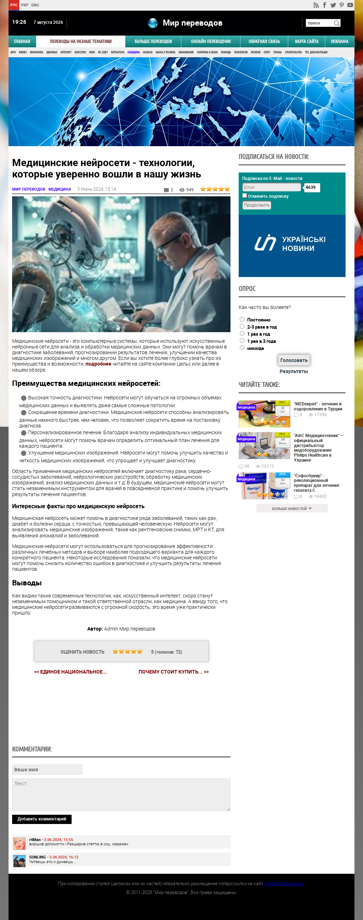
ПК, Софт (103, 52)
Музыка (147, 52)
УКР (24, 4)
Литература (117, 52)
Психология (241, 52)
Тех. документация (316, 52)
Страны (277, 52)
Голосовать (294, 360)
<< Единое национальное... (70, 671)
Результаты (294, 371)
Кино (92, 52)
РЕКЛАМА (339, 41)
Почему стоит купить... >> (174, 672)
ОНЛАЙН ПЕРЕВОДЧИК (210, 41)
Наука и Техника (165, 52)
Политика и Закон (207, 52)
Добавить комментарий (41, 818)
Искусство (80, 52)
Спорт (267, 52)
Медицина (134, 52)
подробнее (98, 363)
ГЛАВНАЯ (22, 41)
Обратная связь (264, 41)
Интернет (66, 52)
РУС (14, 4)
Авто (13, 52)
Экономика (36, 52)
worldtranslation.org (284, 883)
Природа (226, 52)
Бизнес (23, 52)
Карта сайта (306, 41)
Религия (255, 52)
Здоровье (51, 52)
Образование (186, 52)
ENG (35, 4)
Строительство (293, 52)
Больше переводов (153, 41)
